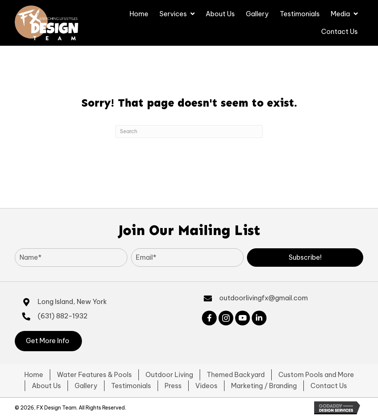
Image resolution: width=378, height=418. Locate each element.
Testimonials (131, 385)
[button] (305, 257)
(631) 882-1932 (62, 316)
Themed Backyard (236, 374)
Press (173, 385)
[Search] (189, 131)
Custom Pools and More (316, 374)
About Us (46, 385)
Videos (206, 385)
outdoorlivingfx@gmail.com (263, 298)
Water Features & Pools (94, 374)
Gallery (86, 385)
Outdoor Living (169, 374)
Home (33, 374)
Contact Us (328, 385)
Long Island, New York (72, 301)
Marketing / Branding (264, 385)
